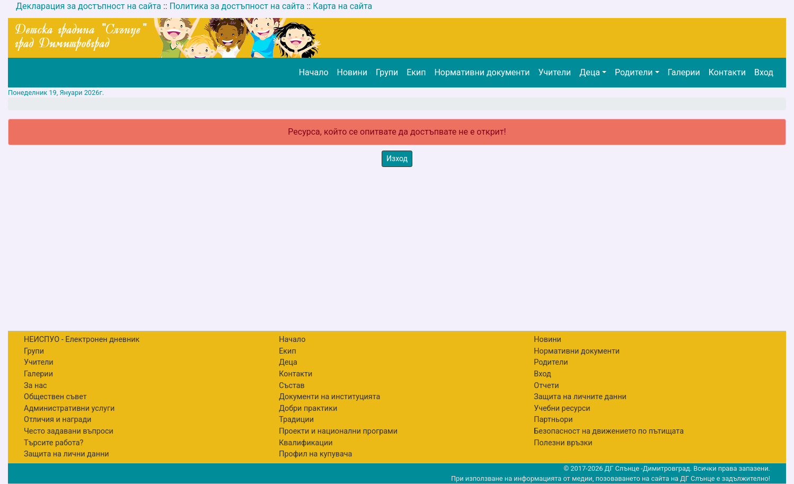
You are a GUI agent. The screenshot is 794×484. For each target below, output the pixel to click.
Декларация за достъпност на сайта (88, 6)
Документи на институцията (329, 396)
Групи (387, 72)
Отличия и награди (57, 419)
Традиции (296, 419)
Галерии (684, 72)
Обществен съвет (55, 396)
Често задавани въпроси (68, 431)
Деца (589, 72)
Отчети (546, 385)
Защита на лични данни (66, 454)
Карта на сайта (342, 6)
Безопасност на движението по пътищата (609, 431)
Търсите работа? (53, 442)
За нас (35, 385)
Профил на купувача (315, 454)
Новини (352, 72)
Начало (314, 72)
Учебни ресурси (562, 408)
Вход (763, 72)
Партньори (553, 419)
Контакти (727, 72)
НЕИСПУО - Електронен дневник (81, 339)
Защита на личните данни (580, 396)
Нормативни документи (482, 72)
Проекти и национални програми (338, 431)
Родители (633, 72)
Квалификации (305, 442)
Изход (397, 158)
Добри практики (308, 408)
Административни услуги (69, 408)
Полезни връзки (563, 442)
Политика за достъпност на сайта (237, 6)
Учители (554, 72)
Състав (292, 385)
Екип (416, 72)
